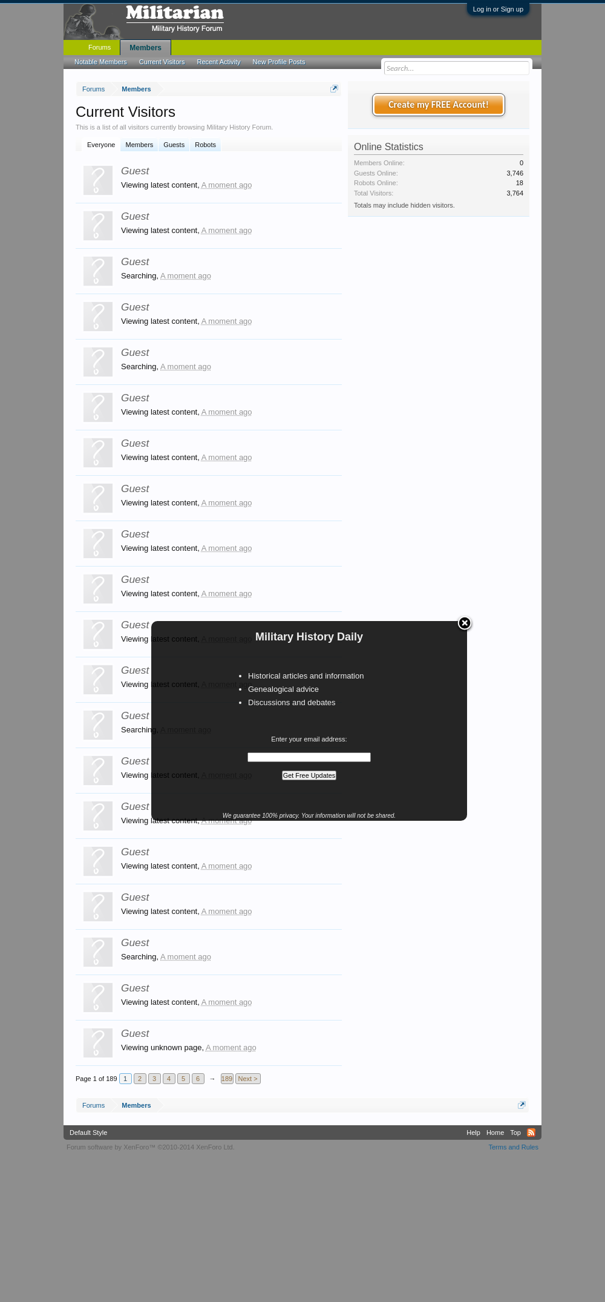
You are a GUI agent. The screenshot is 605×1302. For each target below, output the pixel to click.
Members (139, 144)
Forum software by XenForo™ (151, 1147)
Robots (205, 144)
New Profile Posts (279, 61)
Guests (174, 144)
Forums (99, 47)
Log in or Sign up (498, 9)
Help (473, 1132)
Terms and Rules (513, 1147)
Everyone (101, 144)
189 (226, 1078)
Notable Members (100, 61)
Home (495, 1132)
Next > (248, 1078)
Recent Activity (218, 61)
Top (515, 1132)
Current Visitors (162, 61)
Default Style (88, 1132)
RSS (531, 1132)
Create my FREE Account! (438, 104)
